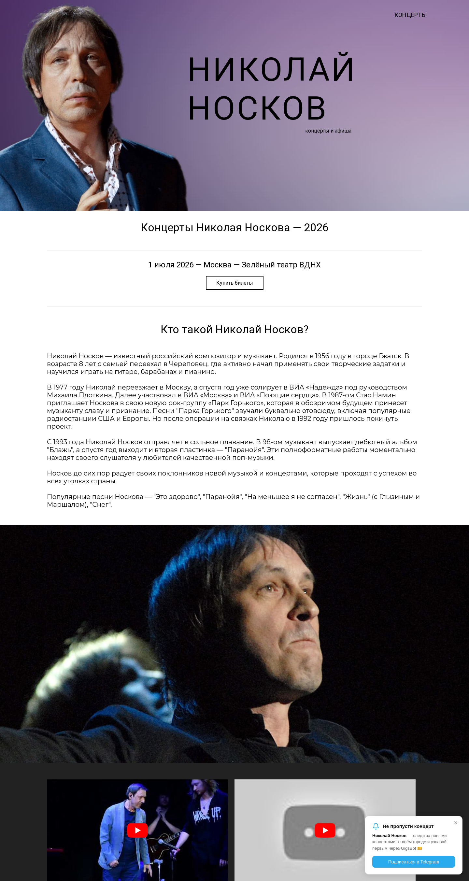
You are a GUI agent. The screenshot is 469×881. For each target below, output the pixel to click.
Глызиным (396, 497)
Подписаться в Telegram (413, 861)
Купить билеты (234, 283)
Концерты (410, 14)
